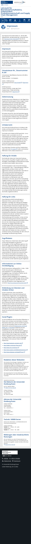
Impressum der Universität (11, 39)
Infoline (5, 458)
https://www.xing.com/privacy (11, 347)
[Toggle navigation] (3, 20)
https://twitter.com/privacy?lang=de (12, 345)
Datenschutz (6, 461)
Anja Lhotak (17, 82)
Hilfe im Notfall (14, 458)
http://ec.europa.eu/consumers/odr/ (17, 283)
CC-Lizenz (13, 149)
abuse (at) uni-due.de (10, 444)
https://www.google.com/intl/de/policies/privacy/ (15, 350)
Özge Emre (15, 92)
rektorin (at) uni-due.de (10, 387)
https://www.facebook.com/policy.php (12, 343)
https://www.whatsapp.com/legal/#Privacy (14, 352)
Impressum (16, 461)
